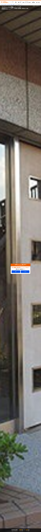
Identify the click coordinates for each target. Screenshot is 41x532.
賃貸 (15, 2)
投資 (36, 2)
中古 (20, 2)
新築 (19, 2)
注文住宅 (29, 2)
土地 (27, 2)
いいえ (25, 271)
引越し (39, 2)
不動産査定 (33, 2)
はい (16, 271)
